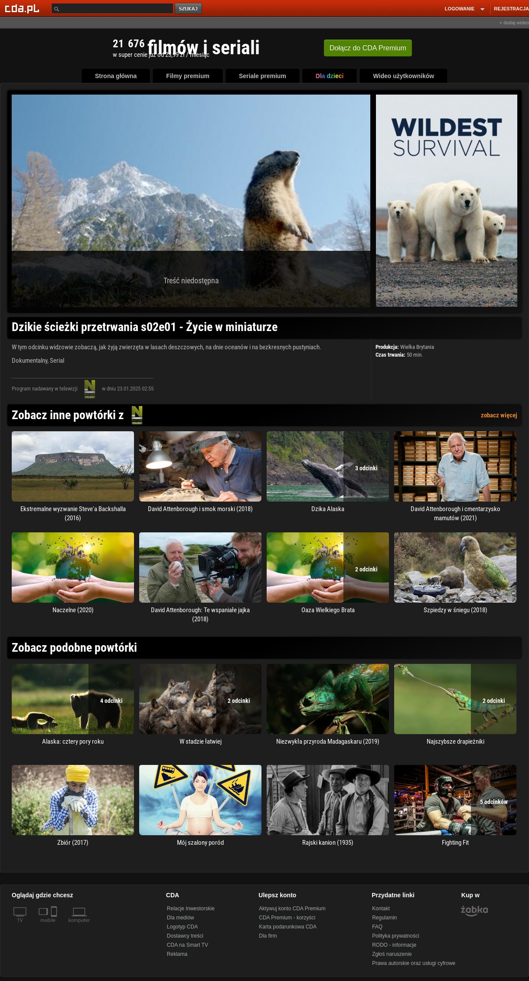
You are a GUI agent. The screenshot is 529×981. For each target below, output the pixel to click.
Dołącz (368, 48)
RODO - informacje (394, 945)
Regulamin (384, 918)
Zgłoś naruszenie (391, 954)
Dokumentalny (29, 360)
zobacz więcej (499, 415)
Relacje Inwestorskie (191, 909)
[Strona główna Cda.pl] (23, 8)
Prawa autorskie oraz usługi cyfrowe (413, 963)
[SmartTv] (55, 925)
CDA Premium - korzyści (287, 918)
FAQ (377, 927)
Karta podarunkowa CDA (288, 927)
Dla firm (268, 936)
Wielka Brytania (417, 347)
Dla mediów (180, 918)
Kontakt (381, 909)
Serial (57, 360)
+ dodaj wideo (514, 22)
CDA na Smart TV (187, 945)
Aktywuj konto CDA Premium (292, 909)
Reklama (177, 954)
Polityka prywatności (395, 936)
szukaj (189, 9)
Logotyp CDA (182, 927)
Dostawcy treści (185, 936)
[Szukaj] (112, 8)
